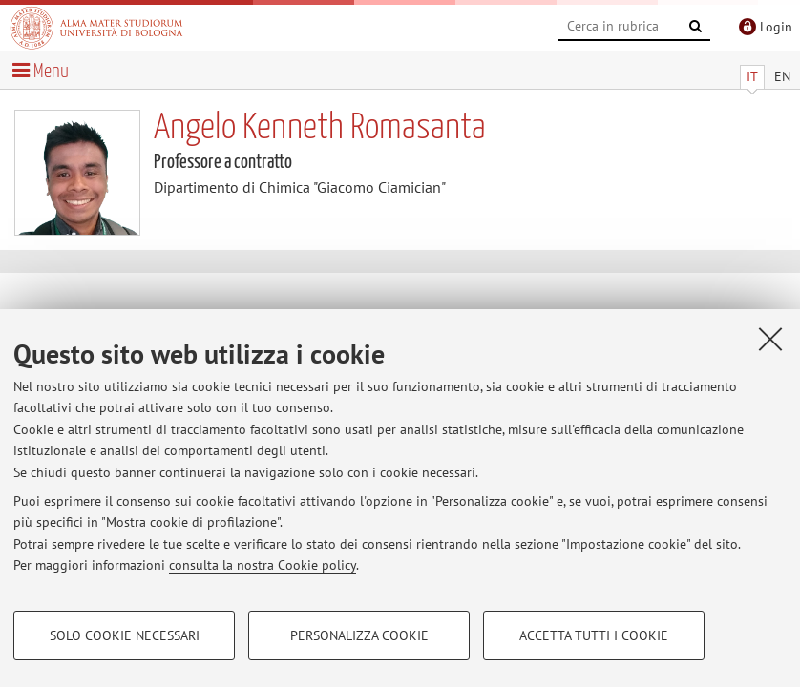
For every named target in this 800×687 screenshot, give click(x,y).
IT (752, 76)
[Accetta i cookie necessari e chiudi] (770, 338)
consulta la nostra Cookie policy (262, 564)
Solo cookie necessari (125, 635)
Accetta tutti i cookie (593, 635)
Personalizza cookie (359, 635)
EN (782, 76)
